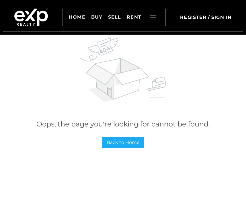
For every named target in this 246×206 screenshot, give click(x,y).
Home (77, 17)
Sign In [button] (221, 17)
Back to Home (123, 142)
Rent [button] (134, 17)
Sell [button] (114, 17)
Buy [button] (96, 17)
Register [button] (193, 17)
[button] (31, 17)
